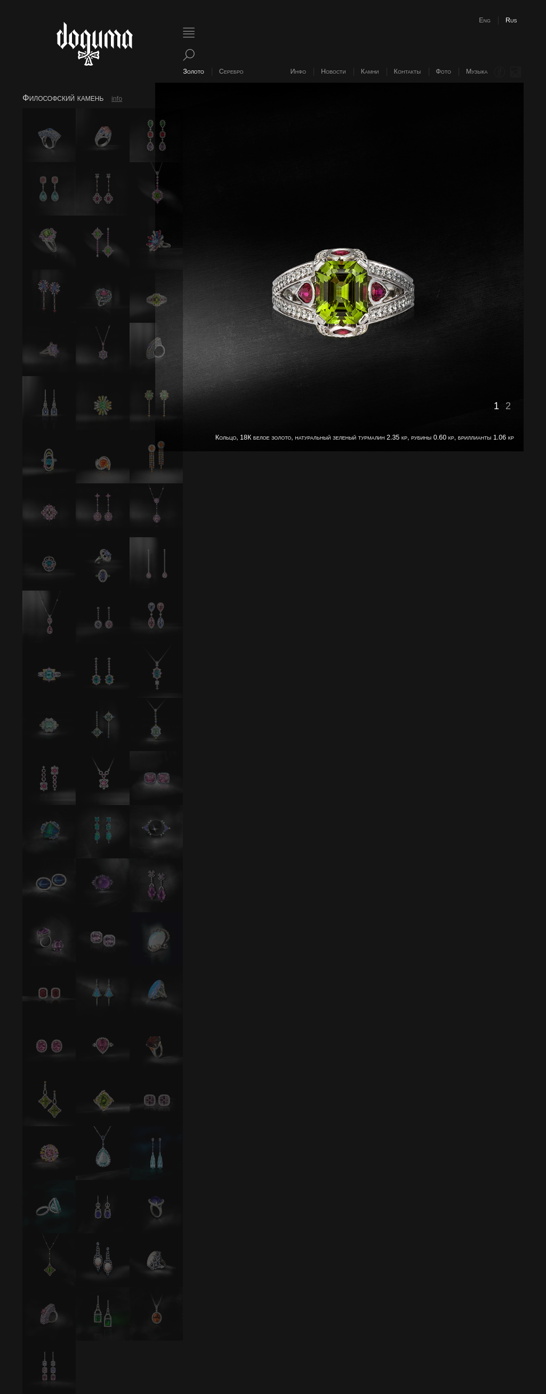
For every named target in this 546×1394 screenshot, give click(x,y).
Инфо (298, 71)
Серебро (231, 71)
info (116, 98)
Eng (485, 20)
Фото (443, 71)
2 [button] (508, 406)
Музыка (477, 71)
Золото (193, 71)
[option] (339, 267)
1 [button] (496, 406)
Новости (333, 71)
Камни (370, 71)
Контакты (407, 71)
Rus (511, 20)
